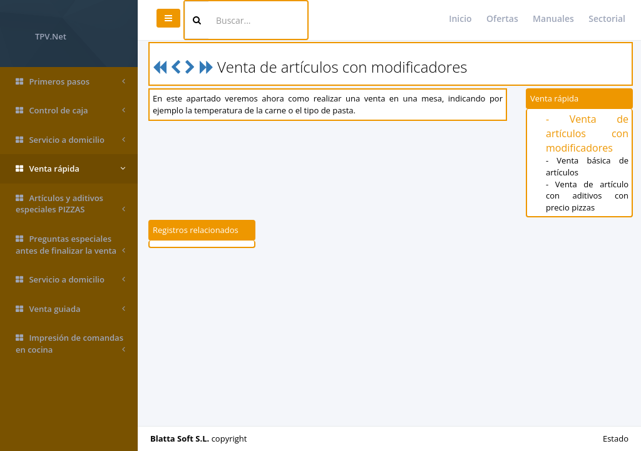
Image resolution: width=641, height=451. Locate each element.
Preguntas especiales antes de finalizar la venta (70, 244)
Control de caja (70, 111)
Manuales (553, 18)
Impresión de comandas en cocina (70, 343)
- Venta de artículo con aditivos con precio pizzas (587, 196)
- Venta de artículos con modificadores (587, 133)
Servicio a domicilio (70, 140)
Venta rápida (70, 169)
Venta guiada (70, 309)
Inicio (460, 18)
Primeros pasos (70, 82)
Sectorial (606, 18)
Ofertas (502, 18)
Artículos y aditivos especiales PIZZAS (70, 203)
